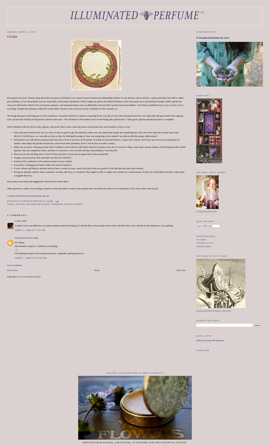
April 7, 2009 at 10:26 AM (31, 258)
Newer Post (12, 270)
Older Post (181, 270)
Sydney (18, 220)
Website (78, 204)
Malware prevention (38, 204)
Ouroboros (57, 204)
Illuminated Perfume (24, 238)
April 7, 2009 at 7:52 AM (30, 230)
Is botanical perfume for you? (212, 37)
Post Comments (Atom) (30, 276)
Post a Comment (14, 265)
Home (97, 270)
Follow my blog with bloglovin (210, 340)
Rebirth (68, 204)
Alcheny (20, 204)
